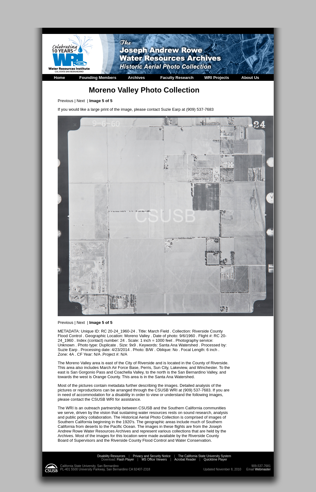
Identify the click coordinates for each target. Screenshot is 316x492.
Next (81, 100)
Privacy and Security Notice (152, 456)
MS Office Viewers (154, 459)
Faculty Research (177, 77)
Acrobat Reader (185, 459)
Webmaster (263, 469)
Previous (65, 100)
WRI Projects (216, 77)
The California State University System (204, 456)
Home (59, 77)
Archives (136, 77)
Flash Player (125, 459)
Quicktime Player (215, 459)
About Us (250, 77)
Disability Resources (111, 456)
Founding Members (97, 77)
